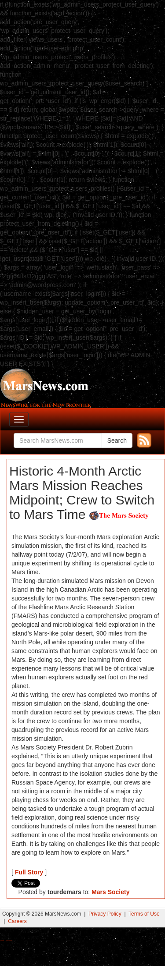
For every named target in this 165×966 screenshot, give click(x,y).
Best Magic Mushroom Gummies (9, 940)
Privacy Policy (104, 914)
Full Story (29, 872)
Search (117, 440)
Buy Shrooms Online (2, 940)
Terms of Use (144, 914)
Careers (17, 921)
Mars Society (110, 891)
